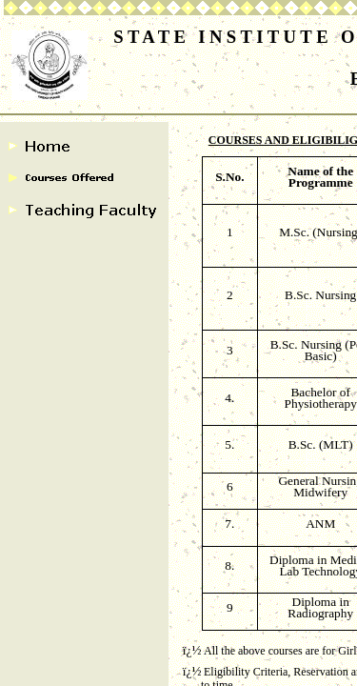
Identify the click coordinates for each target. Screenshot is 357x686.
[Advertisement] (178, 178)
